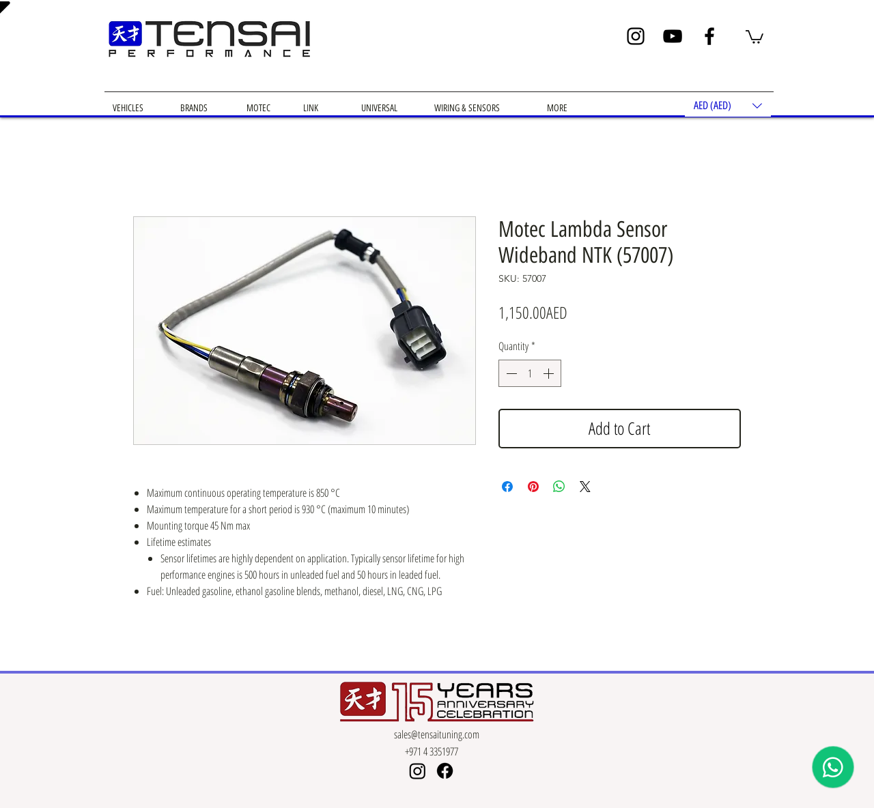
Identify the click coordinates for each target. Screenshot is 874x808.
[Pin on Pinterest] (533, 486)
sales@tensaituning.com (436, 734)
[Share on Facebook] (507, 486)
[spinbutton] (530, 373)
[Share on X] (585, 486)
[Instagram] (635, 36)
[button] (754, 36)
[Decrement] (510, 373)
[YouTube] (672, 36)
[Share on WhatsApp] (559, 486)
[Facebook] (709, 36)
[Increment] (549, 373)
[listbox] (728, 105)
